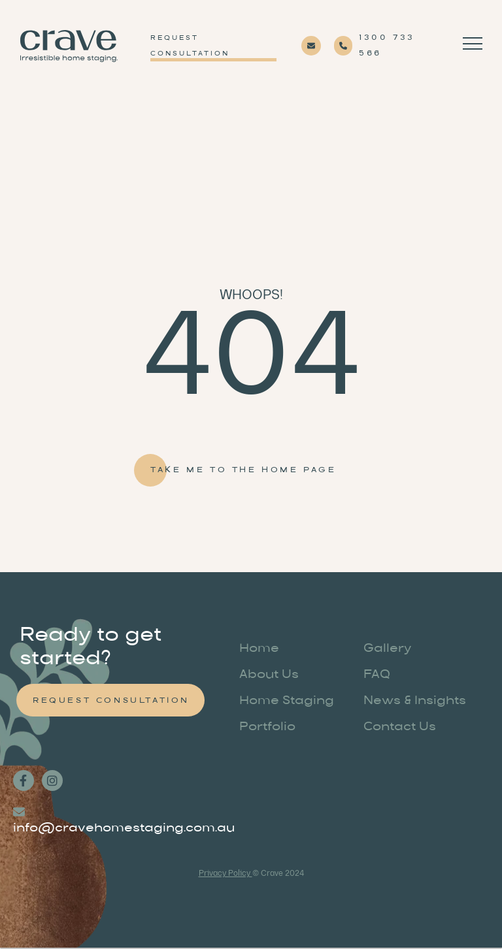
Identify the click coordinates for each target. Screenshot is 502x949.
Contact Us (399, 727)
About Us (269, 675)
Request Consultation (189, 46)
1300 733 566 (387, 45)
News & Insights (414, 701)
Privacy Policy (225, 873)
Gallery (387, 649)
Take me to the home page (243, 470)
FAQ (376, 675)
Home (259, 649)
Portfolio (267, 727)
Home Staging (286, 701)
